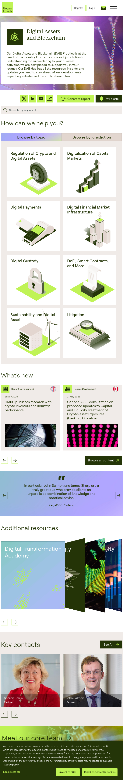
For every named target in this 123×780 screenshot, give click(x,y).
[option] (61, 495)
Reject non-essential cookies (99, 772)
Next (15, 714)
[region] (61, 760)
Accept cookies (67, 772)
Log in (92, 8)
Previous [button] (4, 460)
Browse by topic (31, 137)
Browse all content (101, 460)
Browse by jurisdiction (91, 137)
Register (78, 8)
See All (108, 644)
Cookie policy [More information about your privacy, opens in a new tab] (11, 764)
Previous (4, 714)
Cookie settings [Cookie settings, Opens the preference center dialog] (11, 772)
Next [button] (15, 460)
